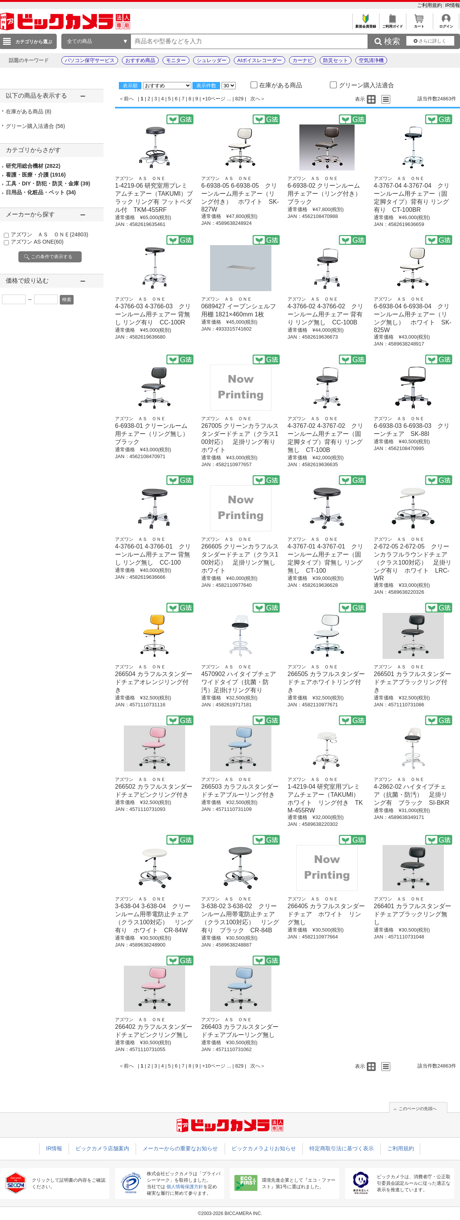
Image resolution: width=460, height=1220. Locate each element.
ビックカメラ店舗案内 (102, 1148)
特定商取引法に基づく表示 (341, 1148)
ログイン (446, 24)
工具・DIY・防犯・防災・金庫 (48, 183)
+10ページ (213, 99)
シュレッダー (212, 60)
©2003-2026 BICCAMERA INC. (230, 1213)
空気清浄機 (371, 60)
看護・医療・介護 (36, 175)
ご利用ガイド (392, 24)
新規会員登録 (365, 24)
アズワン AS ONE (37, 242)
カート (419, 24)
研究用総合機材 (33, 166)
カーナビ (302, 60)
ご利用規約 (430, 5)
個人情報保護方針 (184, 1186)
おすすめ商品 (140, 60)
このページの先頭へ (418, 1108)
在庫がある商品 (28, 111)
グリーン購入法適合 (35, 126)
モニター (176, 60)
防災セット (335, 60)
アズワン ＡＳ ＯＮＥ (49, 234)
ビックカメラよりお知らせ (264, 1148)
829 (239, 99)
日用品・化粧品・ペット (41, 192)
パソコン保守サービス (90, 60)
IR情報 (452, 5)
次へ (255, 99)
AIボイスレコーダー (259, 60)
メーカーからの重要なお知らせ (180, 1148)
